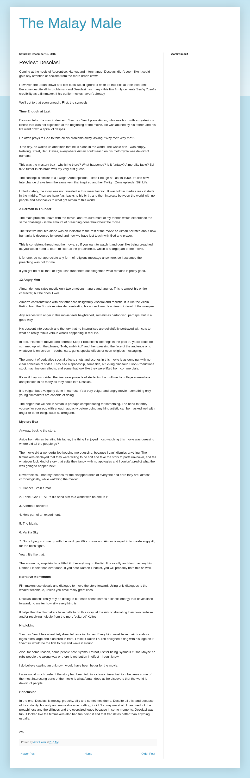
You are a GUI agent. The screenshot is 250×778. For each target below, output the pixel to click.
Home (88, 753)
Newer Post (27, 753)
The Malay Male (70, 23)
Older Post (148, 753)
